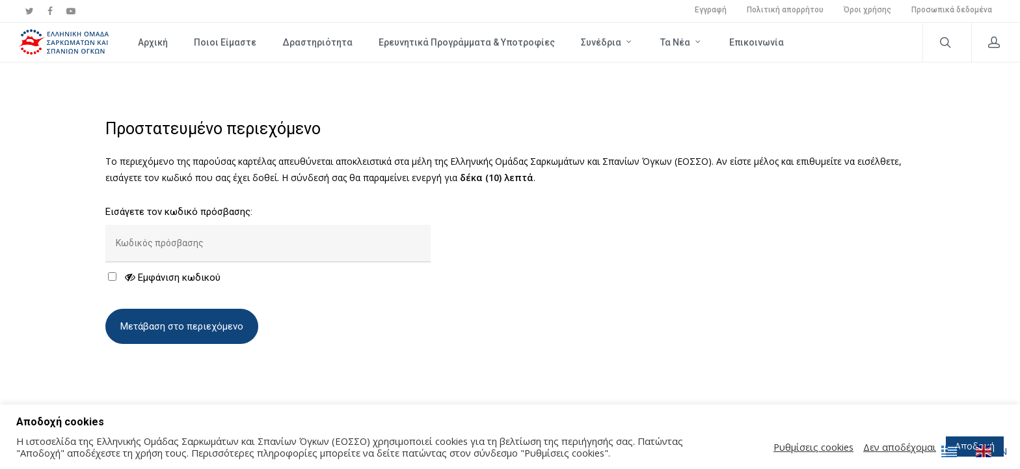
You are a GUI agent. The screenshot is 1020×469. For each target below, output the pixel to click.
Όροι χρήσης (867, 9)
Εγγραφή (711, 9)
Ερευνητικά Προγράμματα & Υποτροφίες (467, 42)
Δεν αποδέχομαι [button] (899, 447)
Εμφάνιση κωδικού (173, 277)
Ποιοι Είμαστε (225, 42)
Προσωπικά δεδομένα (951, 9)
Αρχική (153, 42)
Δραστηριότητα (317, 42)
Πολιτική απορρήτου (785, 9)
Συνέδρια (607, 42)
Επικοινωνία (756, 42)
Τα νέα (681, 42)
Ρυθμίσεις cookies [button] (813, 447)
